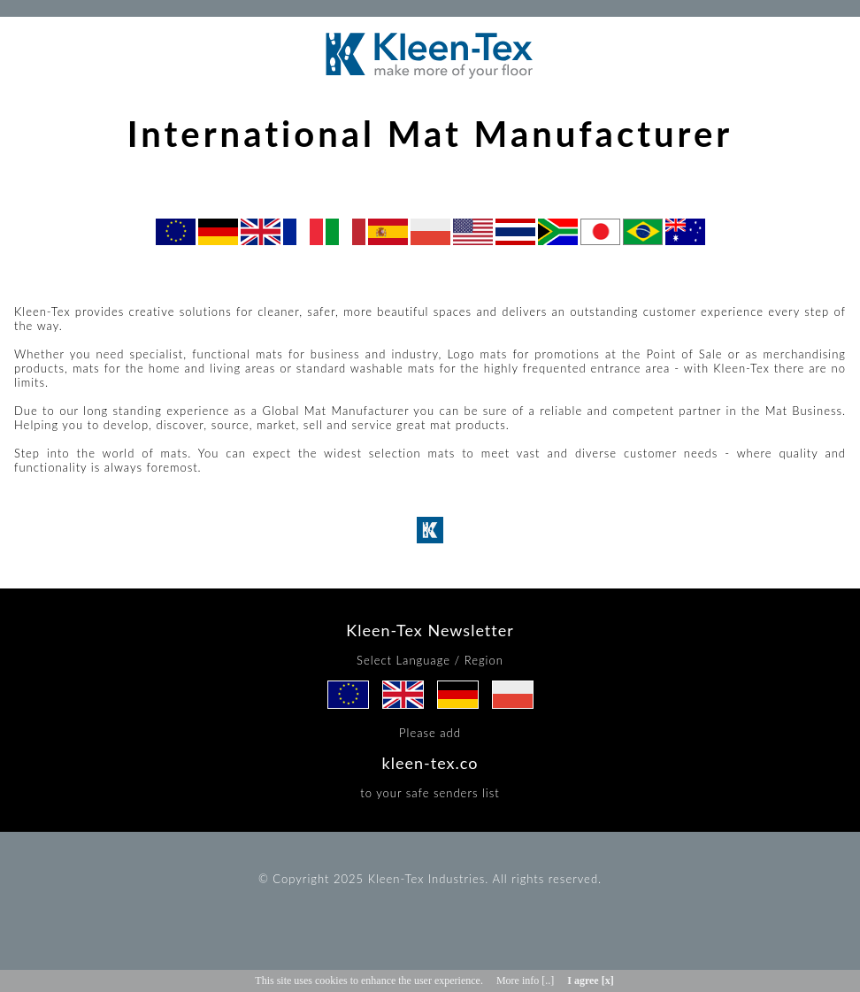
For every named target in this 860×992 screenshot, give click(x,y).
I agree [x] (590, 980)
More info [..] (525, 980)
